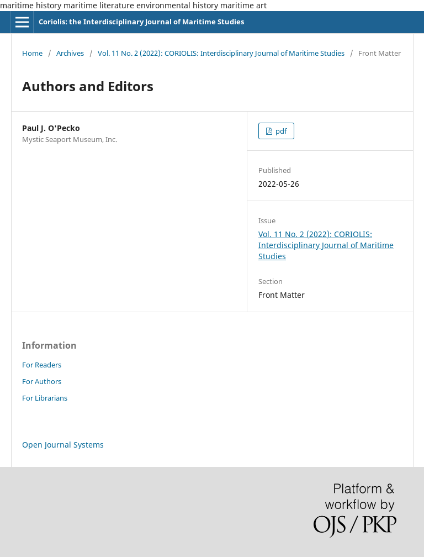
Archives (70, 53)
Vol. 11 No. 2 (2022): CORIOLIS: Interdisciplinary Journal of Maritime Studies (221, 53)
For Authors (41, 381)
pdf (280, 131)
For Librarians (44, 398)
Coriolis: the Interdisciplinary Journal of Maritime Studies (141, 22)
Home (32, 53)
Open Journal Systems (63, 444)
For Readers (41, 365)
